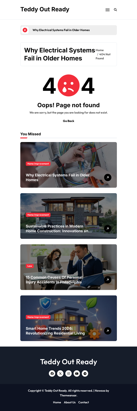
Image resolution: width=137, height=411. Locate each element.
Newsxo (100, 390)
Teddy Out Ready (44, 9)
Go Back (68, 121)
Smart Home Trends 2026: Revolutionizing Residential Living (55, 330)
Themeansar (68, 395)
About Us (70, 402)
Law (29, 265)
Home (57, 402)
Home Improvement (38, 163)
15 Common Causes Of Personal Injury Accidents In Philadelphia (54, 279)
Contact (83, 402)
